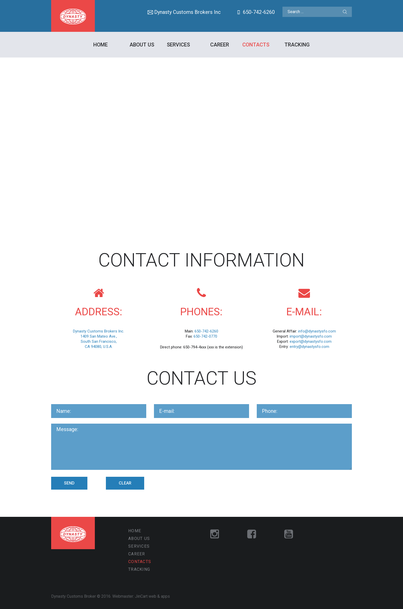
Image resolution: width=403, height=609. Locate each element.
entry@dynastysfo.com (309, 346)
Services (178, 45)
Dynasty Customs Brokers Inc (187, 12)
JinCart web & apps (152, 596)
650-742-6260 (259, 12)
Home (100, 45)
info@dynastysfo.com (317, 331)
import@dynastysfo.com (311, 336)
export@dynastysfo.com (311, 341)
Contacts (255, 45)
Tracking (297, 45)
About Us (142, 45)
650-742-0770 (205, 336)
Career (219, 45)
